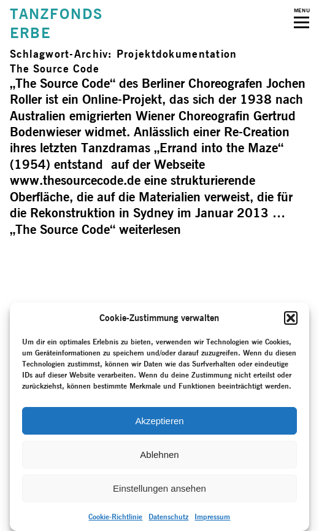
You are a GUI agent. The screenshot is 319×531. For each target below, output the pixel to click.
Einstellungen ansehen (159, 488)
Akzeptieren (159, 421)
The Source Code (54, 68)
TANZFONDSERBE (56, 23)
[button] (291, 318)
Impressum (212, 516)
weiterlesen (95, 229)
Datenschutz (168, 516)
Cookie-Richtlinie (115, 516)
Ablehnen (159, 454)
